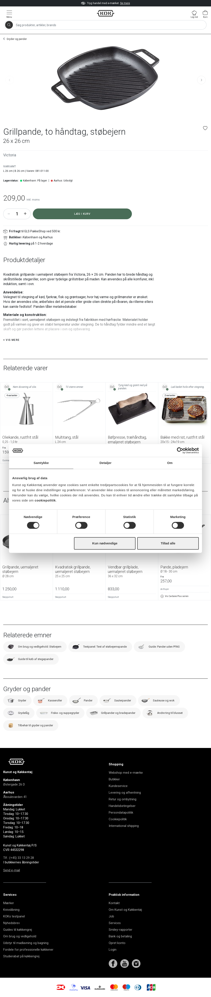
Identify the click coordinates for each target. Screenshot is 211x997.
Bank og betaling (120, 936)
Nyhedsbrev (11, 923)
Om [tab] (169, 463)
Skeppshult (7, 597)
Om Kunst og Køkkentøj (125, 910)
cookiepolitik (45, 500)
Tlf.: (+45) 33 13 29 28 (18, 858)
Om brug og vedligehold (19, 936)
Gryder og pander (17, 39)
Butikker (114, 779)
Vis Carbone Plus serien (174, 596)
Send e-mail (11, 870)
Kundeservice (118, 786)
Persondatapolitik (121, 812)
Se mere (125, 3)
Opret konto (117, 943)
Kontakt (114, 903)
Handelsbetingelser (122, 806)
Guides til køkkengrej (17, 930)
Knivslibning (11, 910)
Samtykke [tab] (41, 463)
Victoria (9, 155)
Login (112, 950)
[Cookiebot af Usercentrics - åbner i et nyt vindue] (180, 450)
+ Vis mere (11, 339)
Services (115, 923)
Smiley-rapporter (120, 930)
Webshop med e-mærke (126, 773)
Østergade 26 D (14, 784)
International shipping (124, 826)
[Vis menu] (9, 14)
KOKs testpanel (14, 916)
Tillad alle (168, 543)
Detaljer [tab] (105, 463)
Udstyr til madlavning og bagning (25, 943)
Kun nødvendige (105, 543)
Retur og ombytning (122, 799)
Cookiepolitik (118, 819)
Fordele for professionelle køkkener (28, 950)
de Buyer (164, 589)
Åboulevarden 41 (15, 797)
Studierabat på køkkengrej (21, 956)
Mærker (8, 903)
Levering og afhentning (125, 793)
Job (111, 916)
